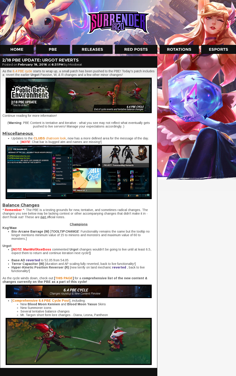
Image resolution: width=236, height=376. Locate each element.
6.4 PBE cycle (22, 71)
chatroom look (49, 138)
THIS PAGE (64, 278)
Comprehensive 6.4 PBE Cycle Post (40, 300)
